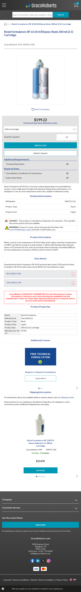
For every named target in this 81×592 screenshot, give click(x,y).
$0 (67, 164)
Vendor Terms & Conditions (43, 580)
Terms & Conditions (39, 531)
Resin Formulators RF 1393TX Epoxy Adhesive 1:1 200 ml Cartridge (40, 443)
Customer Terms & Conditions (16, 580)
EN (73, 579)
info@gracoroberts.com (40, 553)
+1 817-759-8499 (45, 551)
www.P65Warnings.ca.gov (20, 229)
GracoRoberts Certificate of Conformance (23, 173)
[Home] (5, 24)
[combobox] (73, 579)
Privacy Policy (66, 531)
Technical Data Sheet (14, 164)
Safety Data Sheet (13, 178)
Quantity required (11, 137)
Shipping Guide (67, 397)
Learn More (40, 378)
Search (61, 14)
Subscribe (41, 524)
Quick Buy (40, 470)
